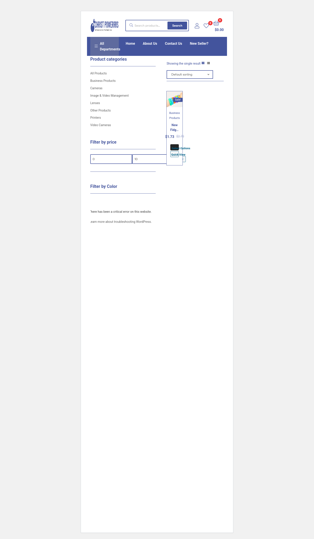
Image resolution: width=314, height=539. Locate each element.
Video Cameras (100, 125)
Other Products (100, 110)
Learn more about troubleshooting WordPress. (120, 221)
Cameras (96, 88)
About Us (150, 43)
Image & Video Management (109, 95)
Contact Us (173, 43)
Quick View (175, 154)
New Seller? (199, 43)
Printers (95, 117)
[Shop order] (190, 74)
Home (130, 43)
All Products (98, 73)
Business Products (103, 80)
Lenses (95, 103)
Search (177, 25)
